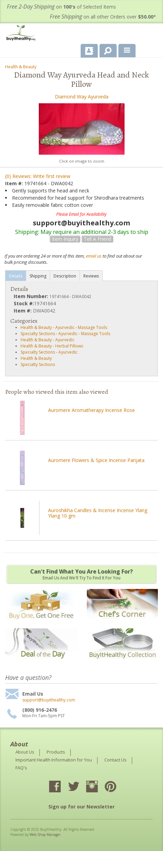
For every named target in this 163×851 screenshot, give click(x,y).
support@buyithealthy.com (48, 700)
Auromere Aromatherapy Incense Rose (91, 410)
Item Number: (31, 296)
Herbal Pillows (69, 346)
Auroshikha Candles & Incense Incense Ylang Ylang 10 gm (97, 513)
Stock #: (24, 303)
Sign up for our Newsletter (81, 806)
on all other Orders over (103, 16)
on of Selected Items (61, 6)
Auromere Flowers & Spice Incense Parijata (96, 460)
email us (94, 256)
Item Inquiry (65, 239)
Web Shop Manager (45, 834)
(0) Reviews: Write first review (37, 176)
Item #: (14, 183)
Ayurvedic (64, 327)
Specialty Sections (38, 333)
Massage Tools (92, 327)
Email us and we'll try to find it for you (81, 574)
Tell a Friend (97, 239)
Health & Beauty (20, 67)
